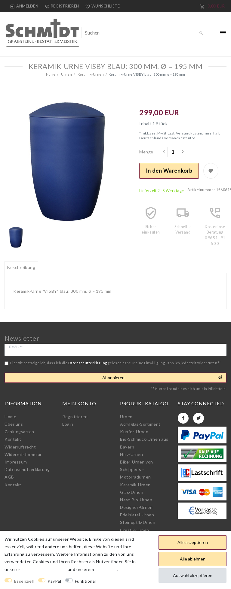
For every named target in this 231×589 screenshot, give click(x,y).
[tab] (21, 267)
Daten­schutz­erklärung (27, 469)
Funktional (85, 581)
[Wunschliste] (101, 6)
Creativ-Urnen (134, 530)
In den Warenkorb (169, 171)
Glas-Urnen (131, 492)
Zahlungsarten (19, 431)
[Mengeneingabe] (173, 152)
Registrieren (75, 416)
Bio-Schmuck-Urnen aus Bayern (144, 442)
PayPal (54, 581)
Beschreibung (21, 267)
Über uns (14, 424)
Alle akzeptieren (192, 542)
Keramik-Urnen (90, 74)
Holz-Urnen (131, 454)
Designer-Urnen (136, 507)
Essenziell (24, 581)
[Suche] (201, 33)
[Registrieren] (62, 6)
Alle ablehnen (192, 558)
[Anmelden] (24, 6)
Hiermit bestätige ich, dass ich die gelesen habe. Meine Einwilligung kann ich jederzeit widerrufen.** (115, 363)
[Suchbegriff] (144, 32)
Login (67, 424)
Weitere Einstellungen (124, 581)
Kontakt (13, 439)
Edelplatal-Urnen (137, 514)
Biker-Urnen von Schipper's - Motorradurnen (136, 469)
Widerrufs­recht (20, 446)
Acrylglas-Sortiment (140, 424)
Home (51, 74)
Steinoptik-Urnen (137, 522)
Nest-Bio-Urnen (136, 499)
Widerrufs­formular (23, 454)
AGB (9, 476)
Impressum (16, 461)
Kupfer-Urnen (134, 431)
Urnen (66, 74)
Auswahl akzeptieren (192, 575)
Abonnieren (162, 377)
